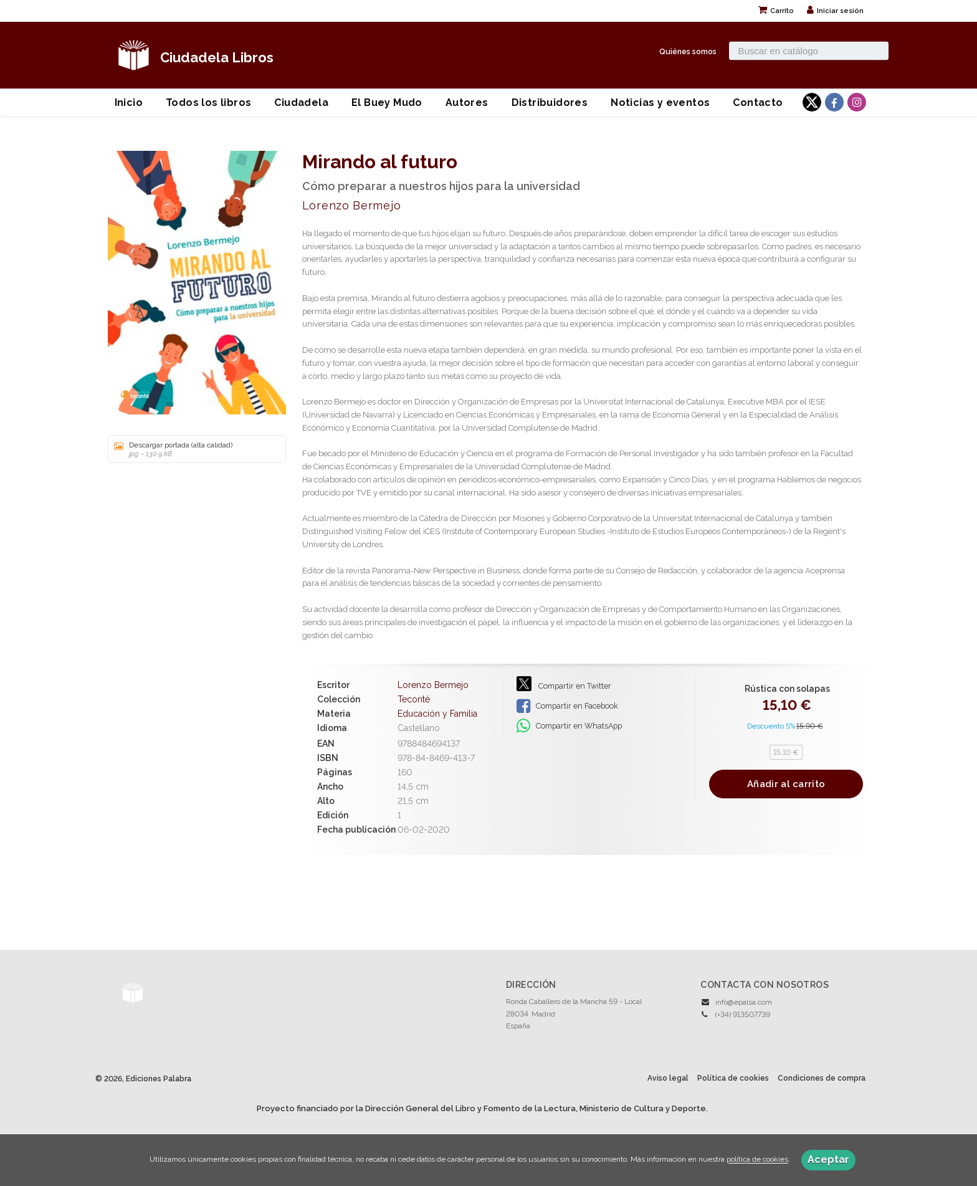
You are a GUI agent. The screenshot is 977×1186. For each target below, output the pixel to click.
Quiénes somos (688, 50)
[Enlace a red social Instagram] (856, 102)
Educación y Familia (437, 714)
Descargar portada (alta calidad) (192, 449)
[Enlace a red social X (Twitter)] (812, 102)
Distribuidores (550, 102)
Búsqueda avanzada (763, 66)
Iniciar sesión (835, 11)
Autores (467, 102)
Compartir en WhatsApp (569, 726)
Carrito (776, 11)
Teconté (414, 699)
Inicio (129, 102)
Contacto (758, 102)
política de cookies (757, 1159)
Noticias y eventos (660, 102)
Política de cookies (733, 1078)
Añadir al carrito (786, 784)
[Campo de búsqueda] (809, 50)
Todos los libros (208, 102)
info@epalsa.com (743, 1002)
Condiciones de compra (821, 1078)
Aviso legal (668, 1078)
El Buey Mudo (386, 102)
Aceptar (828, 1159)
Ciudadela (301, 102)
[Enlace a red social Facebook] (834, 102)
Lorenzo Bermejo (351, 205)
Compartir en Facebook (567, 706)
